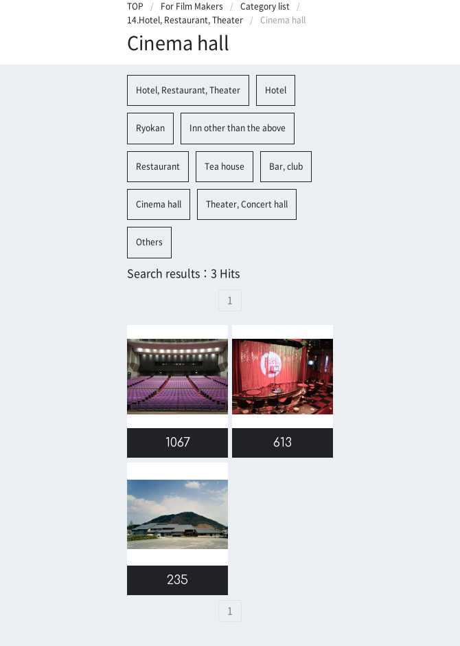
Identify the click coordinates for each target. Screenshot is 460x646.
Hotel (275, 90)
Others (149, 242)
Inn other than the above (237, 128)
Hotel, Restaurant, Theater (188, 90)
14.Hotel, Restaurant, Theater (185, 20)
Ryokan (150, 128)
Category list (265, 6)
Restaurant (158, 166)
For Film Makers (192, 6)
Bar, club (286, 166)
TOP (135, 6)
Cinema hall (158, 204)
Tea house (224, 166)
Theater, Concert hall (247, 204)
